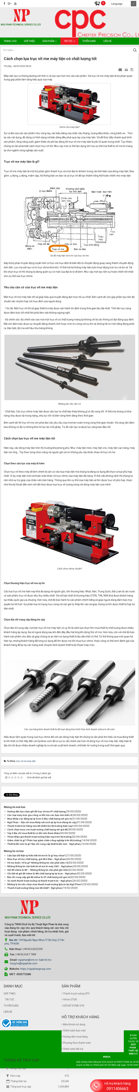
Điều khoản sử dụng (73, 1019)
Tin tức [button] (69, 42)
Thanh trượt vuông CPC (76, 988)
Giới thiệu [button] (29, 41)
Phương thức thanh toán (76, 1038)
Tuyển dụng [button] (89, 41)
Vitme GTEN (69, 995)
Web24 (106, 1052)
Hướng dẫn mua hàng (75, 1032)
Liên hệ (8, 1007)
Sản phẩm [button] (49, 42)
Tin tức (9, 995)
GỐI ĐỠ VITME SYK (73, 1000)
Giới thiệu (10, 988)
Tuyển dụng (11, 1000)
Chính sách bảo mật (74, 1025)
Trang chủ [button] (10, 41)
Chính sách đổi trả (72, 1044)
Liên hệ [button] (107, 41)
